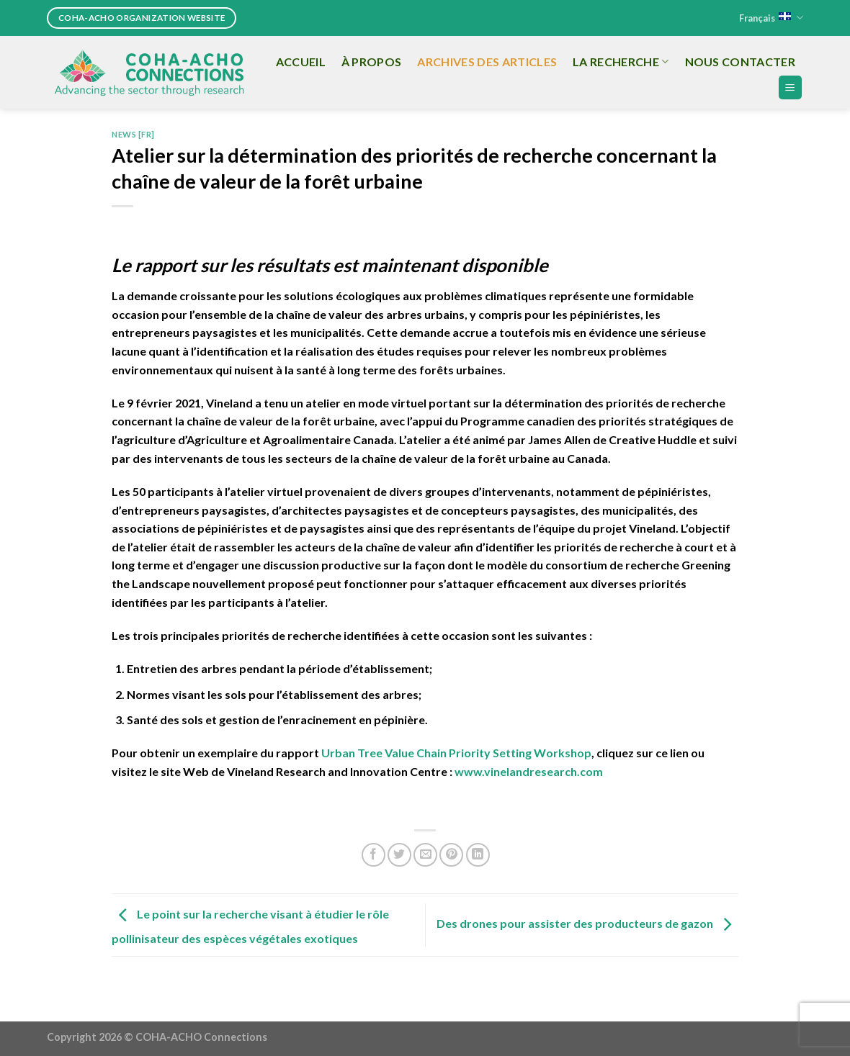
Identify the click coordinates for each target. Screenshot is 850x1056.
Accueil (301, 61)
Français (771, 17)
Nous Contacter (740, 61)
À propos (371, 61)
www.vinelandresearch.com (529, 771)
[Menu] (790, 87)
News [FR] (133, 134)
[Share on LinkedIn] (478, 855)
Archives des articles (487, 61)
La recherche (620, 62)
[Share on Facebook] (373, 855)
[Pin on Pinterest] (451, 855)
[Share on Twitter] (399, 855)
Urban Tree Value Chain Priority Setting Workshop (456, 752)
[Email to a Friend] (425, 855)
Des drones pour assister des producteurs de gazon (587, 923)
